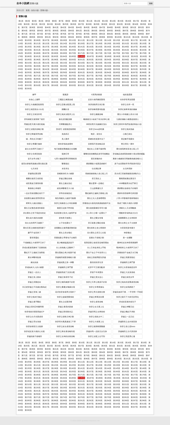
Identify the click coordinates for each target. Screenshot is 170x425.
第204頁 (107, 59)
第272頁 (45, 76)
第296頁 (125, 79)
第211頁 (37, 63)
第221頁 (125, 63)
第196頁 (37, 59)
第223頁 (143, 63)
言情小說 (44, 10)
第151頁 (37, 50)
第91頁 (48, 37)
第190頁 (116, 56)
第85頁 (133, 34)
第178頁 (143, 53)
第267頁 (134, 72)
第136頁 (37, 47)
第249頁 (107, 69)
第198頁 (54, 59)
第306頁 (81, 82)
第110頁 (72, 40)
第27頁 (81, 24)
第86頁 (141, 34)
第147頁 (134, 47)
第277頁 (90, 76)
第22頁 (42, 24)
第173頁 (98, 53)
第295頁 (116, 79)
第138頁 (54, 47)
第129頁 (107, 43)
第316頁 (37, 85)
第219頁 (107, 63)
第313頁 (143, 82)
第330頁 (28, 88)
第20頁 (27, 24)
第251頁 (125, 69)
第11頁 (89, 21)
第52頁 (141, 27)
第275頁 (72, 76)
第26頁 (73, 24)
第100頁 (118, 37)
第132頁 (134, 43)
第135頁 (28, 47)
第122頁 (45, 43)
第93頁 (63, 37)
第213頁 (54, 63)
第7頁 (61, 21)
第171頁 (81, 53)
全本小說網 (22, 3)
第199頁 (63, 59)
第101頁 (127, 37)
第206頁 (125, 59)
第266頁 (125, 72)
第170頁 (72, 53)
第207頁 (134, 59)
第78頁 (79, 34)
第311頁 (125, 82)
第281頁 (125, 76)
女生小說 (35, 10)
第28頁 (89, 24)
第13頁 (105, 21)
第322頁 (90, 85)
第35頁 (143, 24)
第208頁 (143, 59)
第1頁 (20, 21)
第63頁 (94, 31)
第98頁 (102, 37)
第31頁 (112, 24)
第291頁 (81, 79)
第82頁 (110, 34)
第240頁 (28, 69)
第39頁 (40, 27)
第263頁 (98, 72)
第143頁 (98, 47)
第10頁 (82, 21)
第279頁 (107, 76)
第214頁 (63, 63)
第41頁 (55, 27)
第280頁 (116, 76)
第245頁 (72, 69)
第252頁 (134, 69)
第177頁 (134, 53)
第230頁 (72, 66)
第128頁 (98, 43)
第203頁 (98, 59)
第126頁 (81, 43)
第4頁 (41, 21)
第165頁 (28, 53)
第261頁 (81, 72)
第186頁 (81, 56)
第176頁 (125, 53)
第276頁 (81, 76)
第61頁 (79, 31)
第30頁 (104, 24)
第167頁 (45, 53)
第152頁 (45, 50)
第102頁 (135, 37)
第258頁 (54, 72)
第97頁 (94, 37)
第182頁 (45, 56)
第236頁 (125, 66)
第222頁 (134, 63)
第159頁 (107, 50)
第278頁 (98, 76)
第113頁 (98, 40)
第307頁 (90, 82)
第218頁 (98, 63)
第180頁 (28, 56)
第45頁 (87, 27)
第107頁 (45, 40)
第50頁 (125, 27)
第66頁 (118, 31)
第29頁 (96, 24)
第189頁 (108, 56)
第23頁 (50, 24)
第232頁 (90, 66)
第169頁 (63, 53)
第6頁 (54, 21)
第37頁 (24, 27)
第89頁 (32, 37)
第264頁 (107, 72)
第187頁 (90, 56)
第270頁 (28, 76)
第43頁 (71, 27)
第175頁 (116, 53)
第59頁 (63, 31)
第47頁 (102, 27)
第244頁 (63, 69)
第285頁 (28, 79)
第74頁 (48, 34)
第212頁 (45, 63)
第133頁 (143, 43)
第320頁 (72, 85)
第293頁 (98, 79)
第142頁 (90, 47)
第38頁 (32, 27)
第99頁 (110, 37)
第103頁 (144, 37)
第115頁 (116, 40)
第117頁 (134, 40)
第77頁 (71, 34)
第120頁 (28, 43)
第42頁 (63, 27)
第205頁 (116, 59)
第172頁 (90, 53)
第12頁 (97, 21)
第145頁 (116, 47)
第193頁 (143, 56)
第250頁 (116, 69)
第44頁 (79, 27)
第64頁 (102, 31)
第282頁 (134, 76)
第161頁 (125, 50)
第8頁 (67, 21)
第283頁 (143, 76)
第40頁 (48, 27)
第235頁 (116, 66)
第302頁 (45, 82)
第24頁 (58, 24)
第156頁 (81, 50)
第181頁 (37, 56)
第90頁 (40, 37)
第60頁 (71, 31)
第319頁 (63, 85)
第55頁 (32, 31)
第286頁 (37, 79)
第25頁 (65, 24)
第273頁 (54, 76)
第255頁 (28, 72)
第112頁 (90, 40)
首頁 (28, 10)
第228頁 (54, 66)
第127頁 (90, 43)
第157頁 (90, 50)
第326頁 (125, 85)
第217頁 (90, 63)
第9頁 (74, 21)
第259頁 (63, 72)
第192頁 (134, 56)
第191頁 (125, 56)
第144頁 (107, 47)
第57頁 (48, 31)
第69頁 (141, 31)
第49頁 (118, 27)
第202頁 (90, 59)
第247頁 (90, 69)
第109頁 (63, 40)
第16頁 (128, 21)
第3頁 (34, 21)
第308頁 (98, 82)
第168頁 (54, 53)
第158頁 (98, 50)
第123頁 (54, 43)
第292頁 (90, 79)
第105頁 (28, 40)
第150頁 (28, 50)
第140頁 (72, 47)
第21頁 (34, 24)
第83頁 (118, 34)
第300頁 (28, 82)
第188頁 (99, 56)
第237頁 (134, 66)
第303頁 (54, 82)
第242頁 (45, 69)
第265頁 (116, 72)
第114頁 (107, 40)
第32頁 (120, 24)
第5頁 (47, 21)
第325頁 (116, 85)
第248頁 (98, 69)
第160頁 (116, 50)
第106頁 (37, 40)
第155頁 (72, 50)
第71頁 (24, 34)
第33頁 (128, 24)
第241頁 (37, 69)
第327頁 (134, 85)
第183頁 (54, 56)
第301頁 (37, 82)
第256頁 (37, 72)
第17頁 (136, 21)
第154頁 (63, 50)
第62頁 (87, 31)
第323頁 (98, 85)
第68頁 (133, 31)
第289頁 (63, 79)
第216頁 (81, 63)
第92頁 (55, 37)
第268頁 (143, 72)
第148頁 (143, 47)
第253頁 (143, 69)
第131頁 (125, 43)
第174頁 (107, 53)
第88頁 (24, 37)
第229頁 (63, 66)
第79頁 (87, 34)
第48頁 (110, 27)
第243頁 (54, 69)
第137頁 (45, 47)
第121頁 (37, 43)
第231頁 (81, 66)
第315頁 (28, 85)
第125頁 (72, 43)
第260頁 (72, 72)
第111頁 (81, 40)
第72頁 (32, 34)
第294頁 (107, 79)
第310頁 (116, 82)
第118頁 (143, 40)
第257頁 (45, 72)
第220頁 (116, 63)
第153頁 (54, 50)
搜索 (151, 3)
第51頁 (133, 27)
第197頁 (45, 59)
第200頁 (72, 59)
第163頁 (143, 50)
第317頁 (45, 85)
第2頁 (27, 21)
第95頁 (79, 37)
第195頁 (28, 59)
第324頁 (107, 85)
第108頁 (54, 40)
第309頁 (107, 82)
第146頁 (125, 47)
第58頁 (55, 31)
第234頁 (107, 66)
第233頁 (98, 66)
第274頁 (63, 76)
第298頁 (143, 79)
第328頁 (143, 85)
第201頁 (81, 59)
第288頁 (54, 79)
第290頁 (72, 79)
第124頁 (63, 43)
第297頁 (134, 79)
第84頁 (125, 34)
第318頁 (54, 85)
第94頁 (71, 37)
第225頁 (28, 66)
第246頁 (81, 69)
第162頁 (134, 50)
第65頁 (110, 31)
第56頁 (40, 31)
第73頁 (40, 34)
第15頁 (120, 21)
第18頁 (144, 21)
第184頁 (63, 56)
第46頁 (94, 27)
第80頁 (94, 34)
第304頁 (63, 82)
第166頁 (37, 53)
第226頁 (37, 66)
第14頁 (113, 21)
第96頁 (87, 37)
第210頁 (28, 63)
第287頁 (45, 79)
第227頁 (45, 66)
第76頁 (63, 34)
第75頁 (55, 34)
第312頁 (134, 82)
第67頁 (125, 31)
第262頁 (90, 72)
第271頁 (37, 76)
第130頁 (116, 43)
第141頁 (81, 47)
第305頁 (72, 82)
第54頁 (24, 31)
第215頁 (72, 63)
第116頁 (125, 40)
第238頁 (143, 66)
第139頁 (63, 47)
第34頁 (135, 24)
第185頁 (72, 56)
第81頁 (102, 34)
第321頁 (81, 85)
